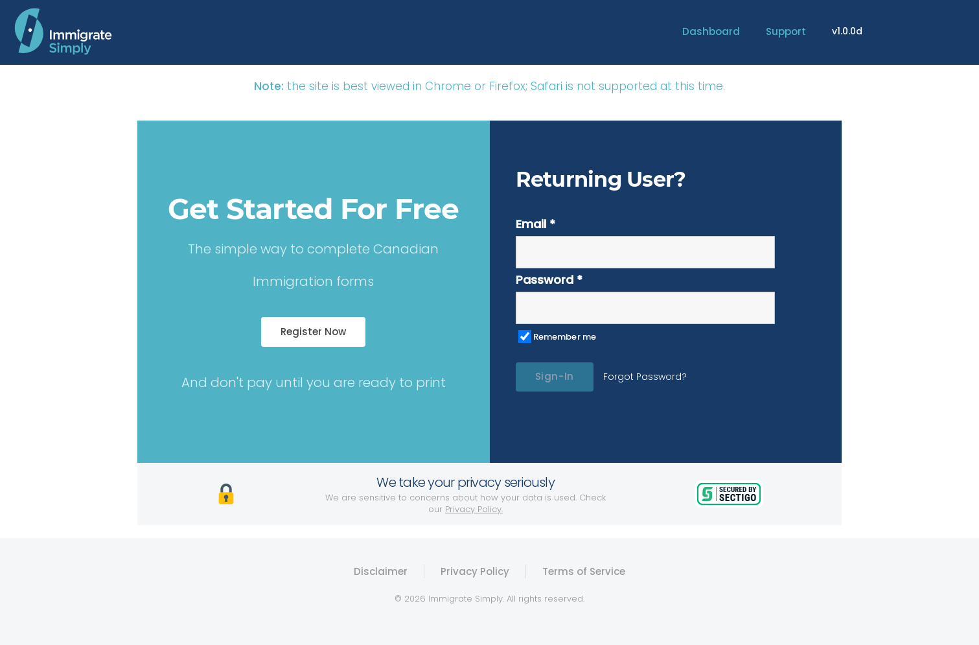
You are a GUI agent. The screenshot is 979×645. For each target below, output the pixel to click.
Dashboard (711, 31)
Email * (535, 224)
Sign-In (554, 376)
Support (786, 31)
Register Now (313, 331)
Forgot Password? (645, 376)
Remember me (565, 337)
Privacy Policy (475, 571)
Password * (549, 280)
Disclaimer (381, 571)
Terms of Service (583, 571)
